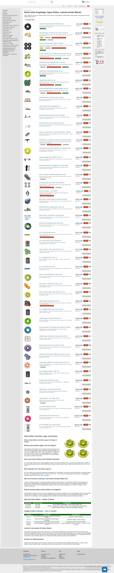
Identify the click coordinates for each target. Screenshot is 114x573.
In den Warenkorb (87, 66)
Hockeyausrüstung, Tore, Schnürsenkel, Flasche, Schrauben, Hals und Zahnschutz (9, 50)
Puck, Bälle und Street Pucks (10, 38)
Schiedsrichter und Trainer (9, 46)
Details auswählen (86, 28)
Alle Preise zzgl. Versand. (28, 565)
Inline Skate (6, 30)
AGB (60, 555)
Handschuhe (6, 23)
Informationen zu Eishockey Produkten (10, 54)
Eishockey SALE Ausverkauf (10, 15)
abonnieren (99, 56)
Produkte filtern (30, 19)
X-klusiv (5, 12)
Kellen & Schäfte (7, 37)
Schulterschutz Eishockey (9, 20)
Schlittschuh (6, 33)
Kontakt (43, 555)
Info (63, 6)
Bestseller (5, 10)
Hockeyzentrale (81, 554)
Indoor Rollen (41, 451)
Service (69, 6)
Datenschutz (62, 554)
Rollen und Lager (7, 32)
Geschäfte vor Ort (45, 554)
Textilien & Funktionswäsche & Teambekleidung (10, 41)
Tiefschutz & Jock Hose (9, 27)
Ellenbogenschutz (7, 22)
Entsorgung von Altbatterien (48, 558)
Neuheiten (5, 13)
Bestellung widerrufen (29, 559)
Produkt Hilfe (26, 557)
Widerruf (61, 557)
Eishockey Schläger (8, 35)
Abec (36, 469)
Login (75, 6)
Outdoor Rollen (31, 454)
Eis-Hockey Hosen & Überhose (11, 25)
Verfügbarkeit (26, 554)
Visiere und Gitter (7, 18)
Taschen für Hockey (8, 43)
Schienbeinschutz (7, 28)
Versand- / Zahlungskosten (30, 555)
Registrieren (82, 6)
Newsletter (44, 557)
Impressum (62, 558)
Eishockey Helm (7, 17)
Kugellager (46, 475)
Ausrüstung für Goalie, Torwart (10, 45)
